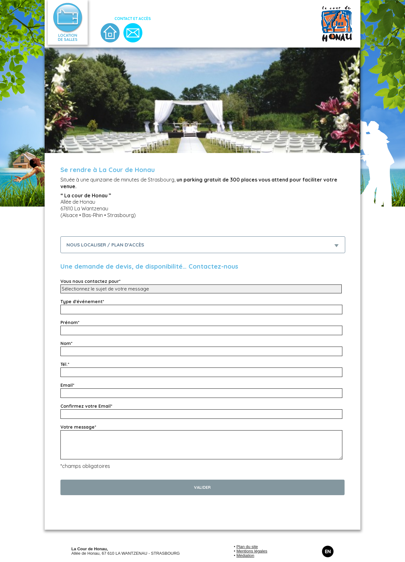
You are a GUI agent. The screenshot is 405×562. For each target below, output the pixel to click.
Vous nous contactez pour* (90, 281)
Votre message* (78, 427)
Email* (67, 385)
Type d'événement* (82, 301)
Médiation (245, 555)
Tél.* (64, 364)
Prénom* (69, 322)
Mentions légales (251, 551)
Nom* (66, 343)
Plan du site (247, 546)
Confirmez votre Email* (86, 406)
